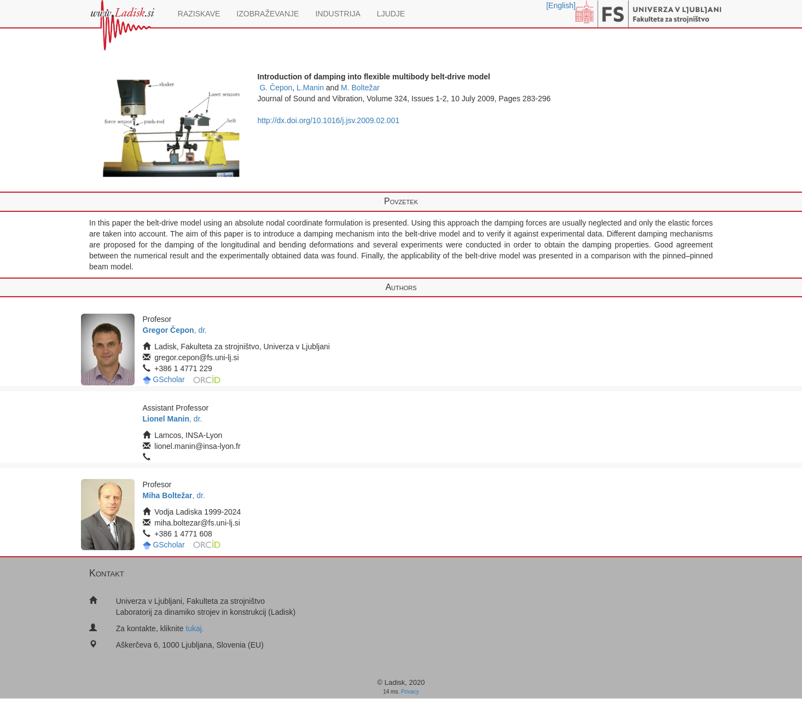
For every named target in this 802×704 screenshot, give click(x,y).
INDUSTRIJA (337, 13)
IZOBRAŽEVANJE (267, 13)
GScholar (168, 379)
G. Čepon (275, 87)
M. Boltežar (360, 87)
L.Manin (310, 87)
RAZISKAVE (199, 13)
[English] (561, 5)
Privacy (410, 692)
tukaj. (194, 628)
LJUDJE (391, 13)
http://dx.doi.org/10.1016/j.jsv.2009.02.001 (329, 120)
